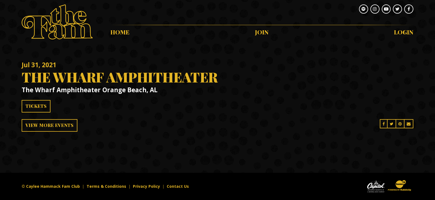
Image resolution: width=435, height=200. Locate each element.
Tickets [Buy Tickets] (36, 106)
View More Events (50, 125)
